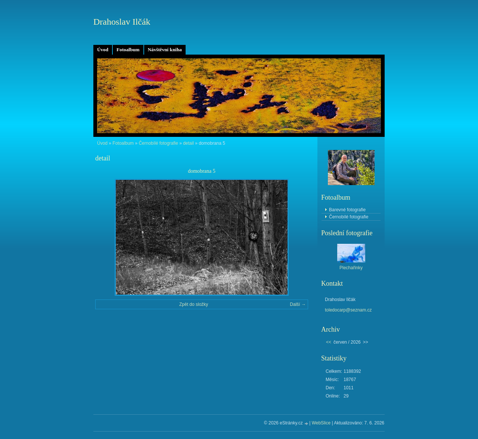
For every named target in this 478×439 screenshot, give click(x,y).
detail (188, 143)
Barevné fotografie (347, 209)
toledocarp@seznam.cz (348, 310)
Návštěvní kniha (165, 49)
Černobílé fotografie (158, 143)
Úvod (102, 49)
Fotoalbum (128, 49)
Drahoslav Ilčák (121, 22)
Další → (298, 304)
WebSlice (321, 423)
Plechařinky (351, 267)
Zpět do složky (193, 304)
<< (328, 342)
